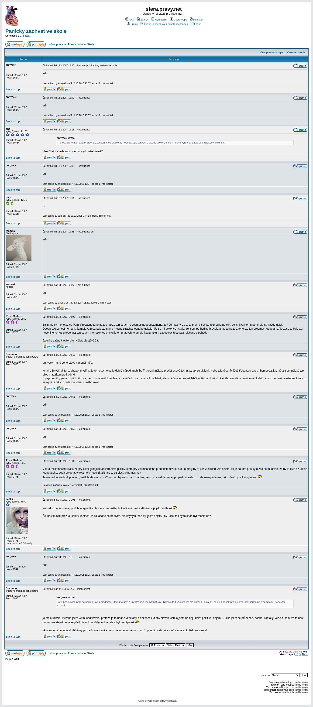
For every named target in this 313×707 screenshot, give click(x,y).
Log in (196, 24)
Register (196, 19)
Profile (132, 24)
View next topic (296, 52)
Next (28, 35)
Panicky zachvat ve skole (36, 31)
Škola (90, 44)
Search (142, 19)
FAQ (129, 19)
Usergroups (178, 19)
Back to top (13, 89)
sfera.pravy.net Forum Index (66, 44)
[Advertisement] (253, 665)
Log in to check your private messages (164, 24)
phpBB (150, 701)
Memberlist (159, 19)
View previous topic (272, 52)
